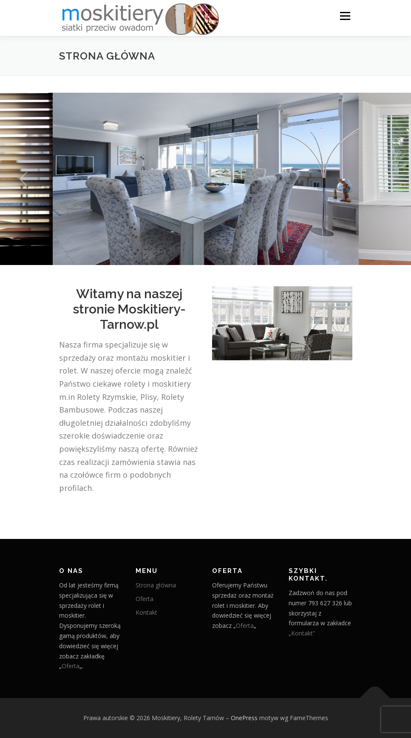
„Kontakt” (302, 633)
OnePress (244, 718)
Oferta (70, 666)
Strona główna (156, 585)
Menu (344, 16)
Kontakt (146, 612)
